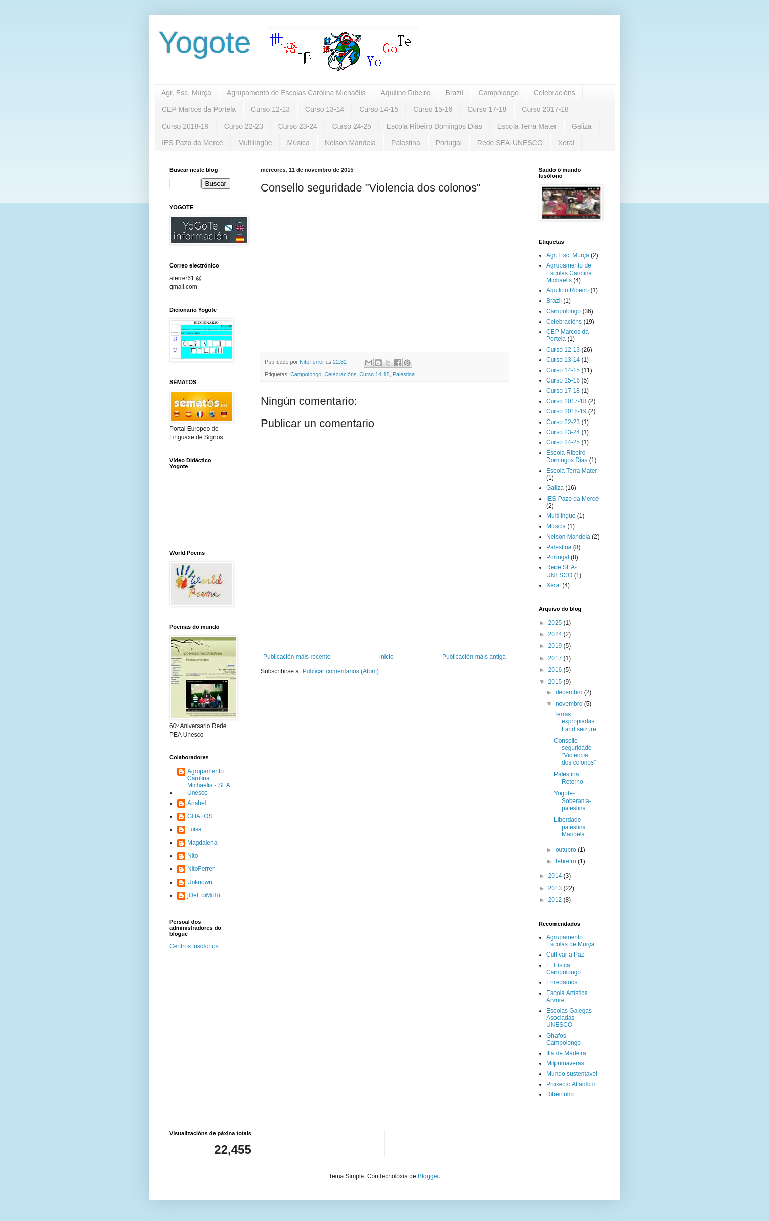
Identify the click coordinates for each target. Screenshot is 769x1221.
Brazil (454, 93)
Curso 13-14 (324, 109)
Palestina (405, 143)
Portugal (449, 143)
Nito (192, 855)
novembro (570, 703)
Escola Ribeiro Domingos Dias (434, 126)
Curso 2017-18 (545, 109)
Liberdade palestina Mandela (570, 827)
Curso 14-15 (378, 109)
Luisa (194, 829)
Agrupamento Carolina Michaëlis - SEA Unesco (208, 782)
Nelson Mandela (350, 143)
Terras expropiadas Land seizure (575, 722)
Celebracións (554, 93)
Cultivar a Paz (565, 954)
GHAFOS (200, 816)
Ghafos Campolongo (563, 1039)
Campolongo (499, 93)
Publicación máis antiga (474, 656)
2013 (556, 888)
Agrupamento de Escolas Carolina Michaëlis (296, 93)
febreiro (567, 861)
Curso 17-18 (486, 109)
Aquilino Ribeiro (406, 93)
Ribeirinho (560, 1094)
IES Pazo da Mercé (192, 143)
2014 (556, 876)
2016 (556, 669)
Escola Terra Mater (527, 126)
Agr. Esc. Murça (186, 93)
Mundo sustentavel (571, 1073)
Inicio (386, 656)
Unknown (199, 882)
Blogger (428, 1176)
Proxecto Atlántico (570, 1084)
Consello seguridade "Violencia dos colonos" (575, 751)
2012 (556, 899)
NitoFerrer (201, 868)
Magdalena (202, 842)
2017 (556, 658)
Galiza (582, 126)
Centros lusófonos (194, 946)
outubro (567, 849)
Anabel (196, 803)
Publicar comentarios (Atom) (341, 671)
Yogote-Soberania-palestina (572, 801)
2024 (556, 634)
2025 (556, 622)
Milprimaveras (565, 1063)
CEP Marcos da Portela (199, 109)
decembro (570, 692)
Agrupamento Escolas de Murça (570, 941)
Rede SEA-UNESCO (510, 143)
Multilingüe (255, 143)
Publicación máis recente (296, 656)
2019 (556, 646)
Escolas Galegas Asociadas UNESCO (569, 1018)
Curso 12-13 (270, 109)
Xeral (566, 143)
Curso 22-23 (243, 126)
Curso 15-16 (432, 109)
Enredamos (561, 982)
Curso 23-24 (297, 126)
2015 (556, 681)
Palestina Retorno (568, 778)
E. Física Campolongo (563, 969)
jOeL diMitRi (203, 895)
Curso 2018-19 (185, 126)
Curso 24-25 (351, 126)
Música (298, 143)
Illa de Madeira (566, 1053)
